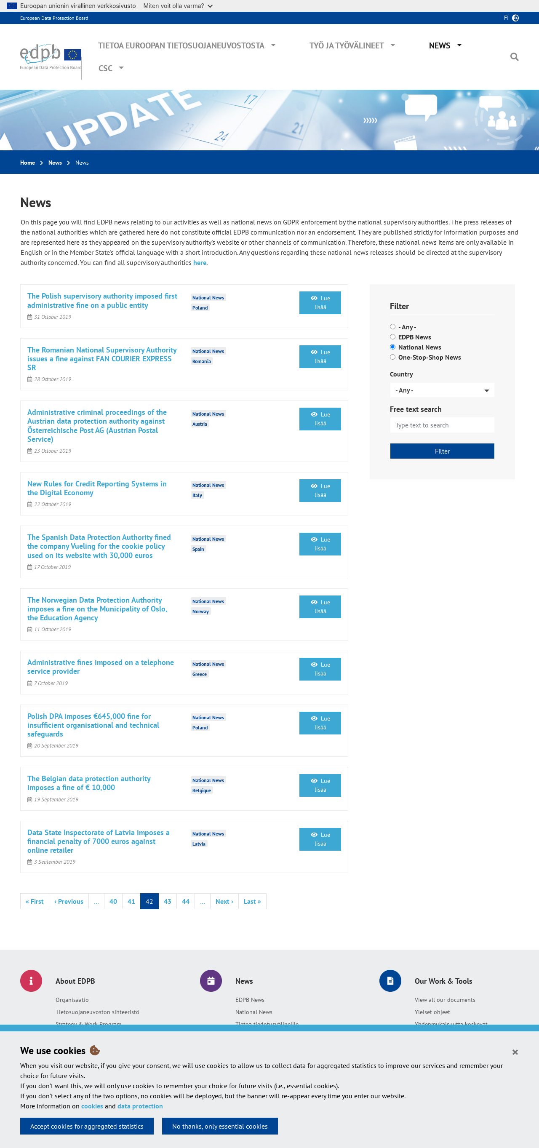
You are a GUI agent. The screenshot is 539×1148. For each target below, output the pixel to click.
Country (401, 374)
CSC (105, 68)
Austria (199, 423)
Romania (201, 361)
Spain (198, 548)
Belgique (201, 790)
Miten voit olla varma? (178, 5)
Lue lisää (320, 302)
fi (506, 17)
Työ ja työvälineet (347, 45)
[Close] (515, 1051)
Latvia (198, 844)
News (440, 45)
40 (113, 901)
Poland (200, 307)
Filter (442, 451)
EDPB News (414, 337)
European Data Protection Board (54, 18)
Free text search (416, 409)
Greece (199, 673)
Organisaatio (72, 1000)
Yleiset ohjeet (432, 1012)
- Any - (407, 327)
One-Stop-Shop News (429, 357)
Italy (197, 495)
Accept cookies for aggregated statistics (87, 1126)
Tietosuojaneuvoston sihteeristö (97, 1012)
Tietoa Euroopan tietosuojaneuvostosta (181, 45)
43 (167, 901)
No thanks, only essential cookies (220, 1126)
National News (419, 347)
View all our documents (445, 1000)
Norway (200, 611)
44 (185, 901)
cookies (92, 1106)
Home (27, 162)
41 (131, 901)
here (199, 262)
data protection (140, 1106)
